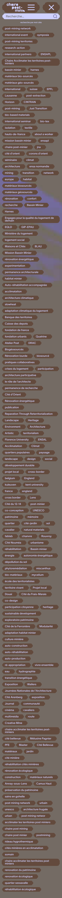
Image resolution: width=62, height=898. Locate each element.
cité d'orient (12, 153)
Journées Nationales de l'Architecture (28, 690)
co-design (11, 600)
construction (13, 777)
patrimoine (11, 516)
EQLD (8, 227)
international (12, 89)
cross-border (36, 471)
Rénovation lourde (16, 355)
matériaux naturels (41, 777)
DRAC (32, 343)
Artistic (9, 433)
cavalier (9, 529)
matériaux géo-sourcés (19, 82)
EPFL (50, 89)
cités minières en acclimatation (24, 848)
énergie (9, 555)
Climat (35, 446)
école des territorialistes (19, 581)
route (31, 716)
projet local (12, 471)
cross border (13, 497)
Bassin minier (39, 549)
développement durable (19, 465)
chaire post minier (16, 835)
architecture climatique (19, 298)
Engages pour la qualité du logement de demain (29, 219)
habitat (27, 179)
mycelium (38, 574)
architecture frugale (35, 809)
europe (9, 179)
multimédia (12, 716)
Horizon (9, 102)
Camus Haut (44, 783)
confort (31, 198)
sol (48, 523)
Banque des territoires (18, 317)
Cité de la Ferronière (17, 626)
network (48, 172)
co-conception (14, 510)
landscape (11, 459)
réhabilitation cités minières (22, 764)
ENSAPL (46, 54)
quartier (10, 523)
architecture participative (20, 375)
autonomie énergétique (38, 555)
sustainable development (20, 613)
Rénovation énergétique (20, 401)
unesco (9, 809)
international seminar (18, 121)
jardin (29, 751)
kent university (34, 484)
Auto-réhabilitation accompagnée (26, 285)
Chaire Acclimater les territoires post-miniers (28, 62)
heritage (48, 607)
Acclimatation (13, 446)
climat (30, 160)
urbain (43, 803)
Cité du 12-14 (13, 504)
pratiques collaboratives (20, 362)
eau (7, 671)
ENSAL (42, 439)
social (48, 459)
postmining (43, 835)
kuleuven (10, 484)
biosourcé (43, 355)
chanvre (27, 536)
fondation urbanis (15, 336)
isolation (10, 127)
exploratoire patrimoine (19, 620)
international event (16, 35)
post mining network (17, 803)
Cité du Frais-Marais (33, 594)
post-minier (37, 504)
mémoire (33, 516)
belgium (10, 478)
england (27, 491)
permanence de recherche (21, 388)
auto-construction (16, 645)
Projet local (40, 587)
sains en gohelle (15, 796)
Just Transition (38, 108)
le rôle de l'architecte (18, 381)
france (9, 491)
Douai (8, 594)
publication (12, 407)
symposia (43, 35)
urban (8, 815)
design (31, 459)
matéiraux (11, 751)
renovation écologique (19, 876)
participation (46, 368)
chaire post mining (16, 828)
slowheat (10, 304)
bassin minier (13, 69)
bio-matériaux (13, 574)
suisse (33, 89)
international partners (18, 54)
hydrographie (27, 671)
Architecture (37, 426)
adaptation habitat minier (20, 632)
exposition (38, 697)
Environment (12, 426)
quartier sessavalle (16, 882)
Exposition (11, 684)
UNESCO (38, 510)
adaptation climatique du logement (26, 310)
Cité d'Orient (13, 394)
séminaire (11, 160)
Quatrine (41, 336)
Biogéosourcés (14, 349)
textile (28, 127)
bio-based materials (17, 115)
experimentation (15, 265)
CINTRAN (30, 102)
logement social (14, 240)
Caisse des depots (16, 323)
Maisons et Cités (15, 246)
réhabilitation (13, 549)
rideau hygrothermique (19, 841)
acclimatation (13, 291)
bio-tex (44, 121)
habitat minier (13, 278)
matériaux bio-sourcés (19, 76)
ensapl (45, 140)
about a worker (44, 134)
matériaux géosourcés (18, 192)
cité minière (12, 757)
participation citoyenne (19, 607)
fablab (9, 536)
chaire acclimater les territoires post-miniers (27, 731)
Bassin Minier (35, 205)
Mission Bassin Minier (18, 252)
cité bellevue (13, 738)
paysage (44, 452)
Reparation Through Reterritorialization (29, 413)
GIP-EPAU (27, 227)
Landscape (12, 420)
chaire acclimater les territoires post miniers (27, 862)
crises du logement (16, 368)
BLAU (38, 246)
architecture (12, 166)
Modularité (46, 626)
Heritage (33, 420)
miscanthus (43, 568)
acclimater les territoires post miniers (27, 822)
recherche (11, 205)
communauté (31, 703)
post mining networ (33, 815)
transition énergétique (18, 677)
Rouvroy (46, 536)
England (29, 478)
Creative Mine (13, 723)
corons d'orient (38, 153)
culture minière (14, 639)
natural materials (34, 529)
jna (39, 147)
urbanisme (37, 542)
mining (9, 172)
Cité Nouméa (13, 542)
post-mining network (18, 28)
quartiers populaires (17, 452)
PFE (7, 745)
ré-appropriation (15, 665)
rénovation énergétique (19, 259)
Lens (33, 497)
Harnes (9, 211)
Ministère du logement (19, 233)
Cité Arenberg (13, 697)
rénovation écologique (19, 770)
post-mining (12, 108)
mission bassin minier (18, 140)
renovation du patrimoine (20, 870)
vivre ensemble (44, 665)
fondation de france (17, 330)
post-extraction (35, 95)
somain (9, 854)
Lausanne (11, 95)
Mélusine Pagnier (40, 738)
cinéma (9, 710)
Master (23, 745)
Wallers (31, 684)
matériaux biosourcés (18, 185)
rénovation (11, 198)
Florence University (17, 439)
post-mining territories (18, 41)
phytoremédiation (16, 568)
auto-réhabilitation (16, 652)
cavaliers (28, 710)
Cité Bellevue (45, 745)
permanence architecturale (21, 272)
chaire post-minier (16, 147)
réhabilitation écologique (20, 889)
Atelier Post (12, 343)
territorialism (30, 433)
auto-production (15, 658)
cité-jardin (30, 523)
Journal (9, 703)
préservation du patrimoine (21, 790)
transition (28, 172)
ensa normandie (39, 166)
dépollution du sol (16, 562)
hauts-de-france (15, 134)
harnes (35, 69)
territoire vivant (14, 587)
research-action (15, 47)
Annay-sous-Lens (16, 783)
